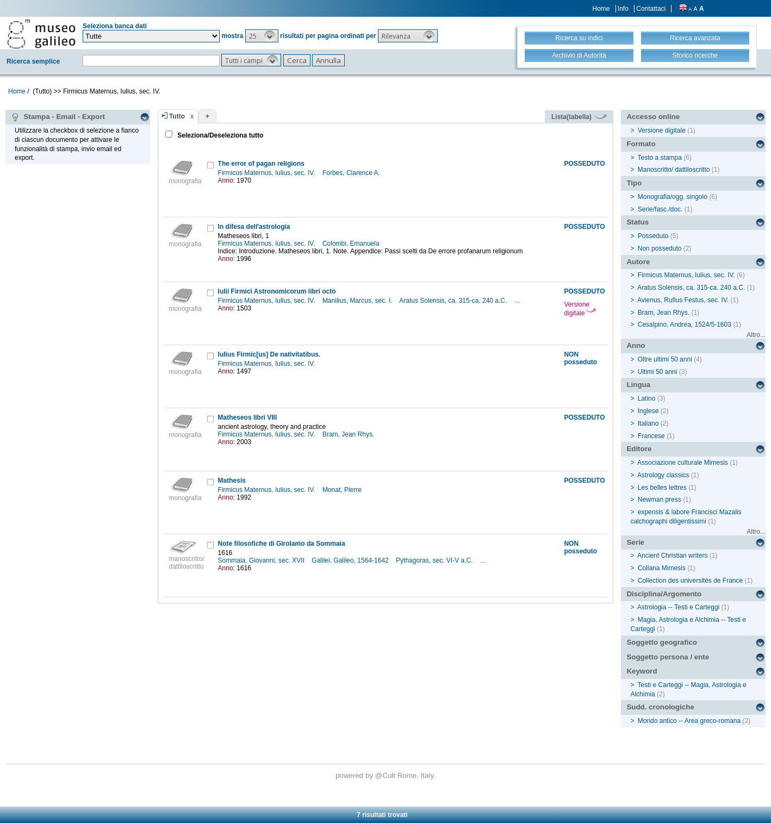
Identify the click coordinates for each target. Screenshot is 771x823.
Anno (635, 345)
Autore (638, 262)
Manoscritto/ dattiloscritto (674, 169)
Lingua (638, 385)
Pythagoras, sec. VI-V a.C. (435, 560)
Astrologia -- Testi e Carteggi (678, 607)
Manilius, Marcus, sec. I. (358, 300)
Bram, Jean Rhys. (349, 434)
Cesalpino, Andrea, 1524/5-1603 (684, 324)
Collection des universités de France (690, 580)
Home (601, 9)
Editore (638, 449)
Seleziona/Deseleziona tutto (219, 135)
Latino (647, 398)
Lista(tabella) (579, 117)
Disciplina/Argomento (663, 594)
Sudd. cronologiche (660, 707)
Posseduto (653, 236)
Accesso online (653, 117)
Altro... (756, 335)
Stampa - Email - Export (58, 117)
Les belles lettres (662, 487)
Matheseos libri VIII (247, 417)
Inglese (648, 411)
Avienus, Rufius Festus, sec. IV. (683, 300)
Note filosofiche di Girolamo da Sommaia (281, 543)
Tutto (177, 116)
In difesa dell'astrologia (254, 226)
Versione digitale (580, 309)
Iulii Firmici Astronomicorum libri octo (277, 291)
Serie (635, 542)
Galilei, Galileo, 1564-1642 (351, 560)
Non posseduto (660, 248)
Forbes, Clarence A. (352, 173)
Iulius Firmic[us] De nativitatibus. (269, 354)
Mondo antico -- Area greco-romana (689, 721)
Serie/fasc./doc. (660, 209)
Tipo (634, 183)
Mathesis (232, 480)
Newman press (659, 499)
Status (637, 222)
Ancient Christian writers (672, 555)
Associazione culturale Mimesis (682, 462)
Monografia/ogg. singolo (672, 197)
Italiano (648, 423)
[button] (261, 35)
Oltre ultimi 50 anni (665, 359)
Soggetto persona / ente (667, 657)
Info (623, 9)
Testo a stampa (660, 157)
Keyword (641, 671)
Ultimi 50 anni (657, 372)
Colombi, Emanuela (351, 243)
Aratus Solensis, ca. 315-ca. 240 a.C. (453, 300)
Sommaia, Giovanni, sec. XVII (262, 560)
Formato (640, 144)
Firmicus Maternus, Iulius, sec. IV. (267, 173)
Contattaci (651, 9)
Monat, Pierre (342, 490)
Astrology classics (663, 475)
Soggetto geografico (661, 642)
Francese (651, 436)
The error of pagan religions (261, 163)
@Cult (386, 775)
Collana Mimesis (662, 568)
